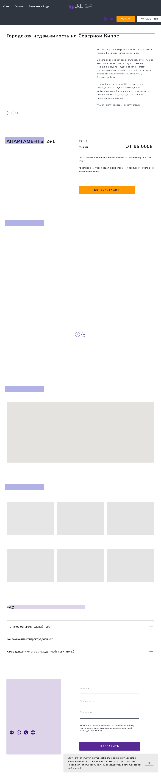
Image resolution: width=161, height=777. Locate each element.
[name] (109, 688)
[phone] (109, 701)
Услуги (19, 6)
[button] (144, 19)
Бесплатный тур (39, 6)
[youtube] (106, 19)
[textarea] (109, 714)
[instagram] (100, 19)
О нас (6, 6)
